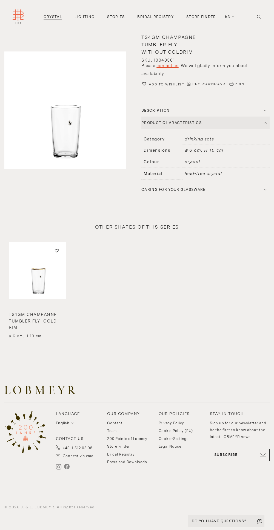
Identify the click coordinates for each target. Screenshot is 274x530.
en (227, 17)
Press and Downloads (127, 462)
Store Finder (201, 17)
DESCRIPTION (155, 110)
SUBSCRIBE (239, 455)
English (63, 423)
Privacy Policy (171, 423)
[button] (68, 110)
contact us (167, 65)
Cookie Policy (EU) (176, 431)
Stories (116, 17)
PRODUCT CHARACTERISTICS (171, 123)
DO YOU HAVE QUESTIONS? (219, 521)
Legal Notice (170, 446)
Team (112, 431)
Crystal (53, 17)
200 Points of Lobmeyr (128, 439)
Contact (114, 423)
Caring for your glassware (173, 190)
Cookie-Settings (174, 439)
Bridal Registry (155, 17)
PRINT (241, 84)
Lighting (85, 17)
